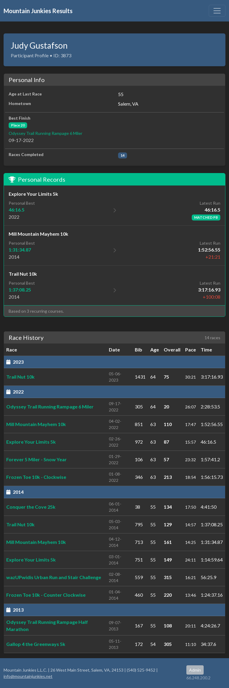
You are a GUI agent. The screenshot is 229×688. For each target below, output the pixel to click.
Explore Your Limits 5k (31, 442)
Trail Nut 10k (20, 377)
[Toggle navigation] (217, 11)
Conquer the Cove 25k (30, 507)
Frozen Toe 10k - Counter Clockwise (46, 595)
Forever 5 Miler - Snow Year (36, 459)
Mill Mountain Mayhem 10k (36, 424)
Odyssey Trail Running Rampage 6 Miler (45, 133)
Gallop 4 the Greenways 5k (35, 644)
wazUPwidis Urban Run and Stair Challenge (53, 577)
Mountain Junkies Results (38, 10)
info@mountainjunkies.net (28, 676)
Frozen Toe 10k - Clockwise (36, 477)
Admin (195, 669)
